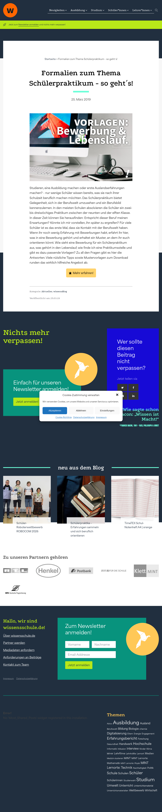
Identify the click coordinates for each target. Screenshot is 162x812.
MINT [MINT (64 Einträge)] (127, 758)
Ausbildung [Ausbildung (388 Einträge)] (126, 722)
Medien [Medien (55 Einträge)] (149, 753)
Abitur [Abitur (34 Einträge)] (109, 724)
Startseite (50, 59)
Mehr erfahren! (83, 273)
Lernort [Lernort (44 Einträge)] (140, 753)
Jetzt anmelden (79, 665)
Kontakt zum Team (16, 664)
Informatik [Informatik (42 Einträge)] (112, 749)
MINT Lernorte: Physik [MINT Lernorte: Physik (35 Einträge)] (130, 763)
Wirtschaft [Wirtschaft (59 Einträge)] (151, 790)
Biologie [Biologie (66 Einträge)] (134, 728)
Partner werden (14, 642)
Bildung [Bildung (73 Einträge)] (123, 728)
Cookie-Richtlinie (64, 417)
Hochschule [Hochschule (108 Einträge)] (142, 743)
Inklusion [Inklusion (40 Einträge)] (122, 749)
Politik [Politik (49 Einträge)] (150, 768)
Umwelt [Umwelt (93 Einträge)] (112, 785)
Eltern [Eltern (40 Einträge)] (130, 734)
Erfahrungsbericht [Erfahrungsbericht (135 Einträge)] (122, 738)
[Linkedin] (133, 396)
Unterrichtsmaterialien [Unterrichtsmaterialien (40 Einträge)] (117, 790)
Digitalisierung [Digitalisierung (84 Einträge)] (117, 733)
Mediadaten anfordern (18, 650)
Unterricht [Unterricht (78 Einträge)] (126, 785)
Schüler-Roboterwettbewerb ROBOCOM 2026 (29, 527)
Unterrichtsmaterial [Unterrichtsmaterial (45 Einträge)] (143, 786)
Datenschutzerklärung (83, 417)
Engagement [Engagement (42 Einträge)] (148, 734)
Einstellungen (107, 410)
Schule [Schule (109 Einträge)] (112, 773)
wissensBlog (60, 291)
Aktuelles (46, 291)
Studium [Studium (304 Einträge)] (145, 779)
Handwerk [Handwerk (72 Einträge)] (125, 743)
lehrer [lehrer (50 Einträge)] (110, 753)
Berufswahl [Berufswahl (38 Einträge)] (112, 729)
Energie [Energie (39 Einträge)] (137, 734)
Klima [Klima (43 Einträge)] (149, 749)
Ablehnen (81, 410)
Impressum (101, 417)
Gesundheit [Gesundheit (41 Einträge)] (112, 744)
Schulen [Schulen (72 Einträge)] (123, 773)
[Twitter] (122, 387)
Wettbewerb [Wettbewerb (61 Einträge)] (136, 790)
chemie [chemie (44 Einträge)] (143, 729)
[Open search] (156, 10)
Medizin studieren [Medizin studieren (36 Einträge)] (115, 758)
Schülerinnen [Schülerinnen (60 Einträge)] (115, 780)
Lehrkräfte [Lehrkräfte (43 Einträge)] (131, 753)
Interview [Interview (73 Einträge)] (133, 748)
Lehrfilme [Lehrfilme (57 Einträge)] (119, 753)
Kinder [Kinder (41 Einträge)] (143, 749)
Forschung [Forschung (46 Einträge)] (143, 739)
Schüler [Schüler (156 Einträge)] (136, 773)
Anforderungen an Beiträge (22, 657)
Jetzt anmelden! (27, 401)
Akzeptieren (55, 410)
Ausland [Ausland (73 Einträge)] (145, 723)
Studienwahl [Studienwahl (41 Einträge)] (130, 780)
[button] (117, 395)
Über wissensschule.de (19, 635)
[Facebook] (133, 387)
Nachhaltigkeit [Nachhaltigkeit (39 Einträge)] (139, 768)
